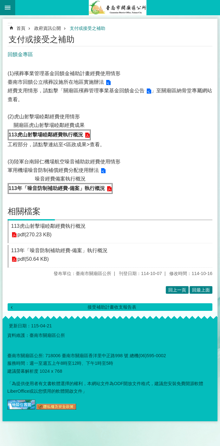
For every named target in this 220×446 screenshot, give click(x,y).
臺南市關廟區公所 (117, 7)
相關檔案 (24, 211)
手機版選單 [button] (7, 7)
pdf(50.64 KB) (33, 259)
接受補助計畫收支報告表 (111, 307)
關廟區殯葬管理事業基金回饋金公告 (104, 90)
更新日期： (20, 325)
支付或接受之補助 (87, 28)
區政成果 (76, 144)
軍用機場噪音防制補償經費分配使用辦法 (53, 170)
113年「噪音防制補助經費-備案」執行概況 (57, 188)
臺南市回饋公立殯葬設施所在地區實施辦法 (56, 82)
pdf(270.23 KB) (34, 235)
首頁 (20, 28)
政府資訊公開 (47, 28)
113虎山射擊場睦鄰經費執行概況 (46, 134)
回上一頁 (177, 289)
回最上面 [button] (201, 289)
